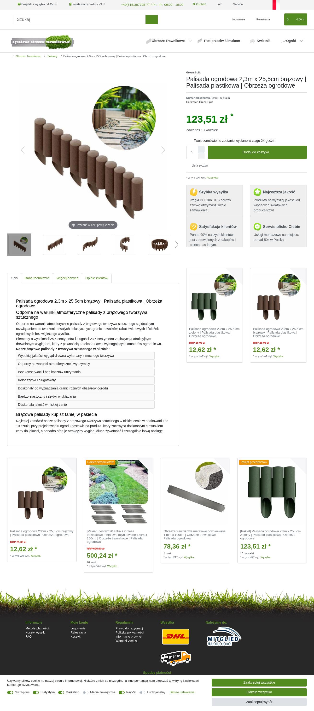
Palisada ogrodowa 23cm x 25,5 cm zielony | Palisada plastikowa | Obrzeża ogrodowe (214, 332)
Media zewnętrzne (102, 692)
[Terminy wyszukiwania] (79, 18)
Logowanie (78, 627)
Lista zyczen (198, 165)
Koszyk (75, 636)
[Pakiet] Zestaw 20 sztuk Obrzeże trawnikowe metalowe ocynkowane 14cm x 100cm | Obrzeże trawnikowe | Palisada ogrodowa (117, 536)
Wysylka (214, 355)
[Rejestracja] (260, 19)
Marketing (72, 692)
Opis (14, 278)
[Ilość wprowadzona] (192, 151)
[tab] (14, 278)
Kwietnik (264, 40)
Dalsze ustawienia (181, 692)
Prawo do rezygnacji (130, 627)
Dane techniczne (37, 278)
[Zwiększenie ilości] (201, 148)
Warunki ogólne (126, 640)
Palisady (52, 55)
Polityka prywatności (130, 631)
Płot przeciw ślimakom (222, 40)
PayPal (131, 692)
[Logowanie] (236, 19)
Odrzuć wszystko (259, 692)
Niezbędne (22, 692)
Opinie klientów (96, 278)
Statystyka (48, 692)
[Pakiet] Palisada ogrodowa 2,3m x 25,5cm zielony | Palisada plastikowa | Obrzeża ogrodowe (270, 534)
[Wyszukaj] (151, 18)
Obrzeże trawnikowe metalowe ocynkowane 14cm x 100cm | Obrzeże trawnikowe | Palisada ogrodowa (194, 534)
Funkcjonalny (156, 692)
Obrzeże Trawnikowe (169, 40)
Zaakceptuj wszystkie (259, 682)
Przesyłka (212, 177)
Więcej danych (67, 278)
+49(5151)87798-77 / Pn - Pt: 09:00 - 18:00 (148, 4)
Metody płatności (37, 627)
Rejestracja (78, 631)
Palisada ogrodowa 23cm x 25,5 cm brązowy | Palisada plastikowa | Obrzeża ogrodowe (278, 332)
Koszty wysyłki (35, 631)
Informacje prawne (128, 636)
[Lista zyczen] (278, 19)
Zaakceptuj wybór (259, 702)
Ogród (291, 40)
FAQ (28, 636)
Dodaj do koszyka (273, 151)
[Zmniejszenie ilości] (201, 155)
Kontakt (193, 4)
